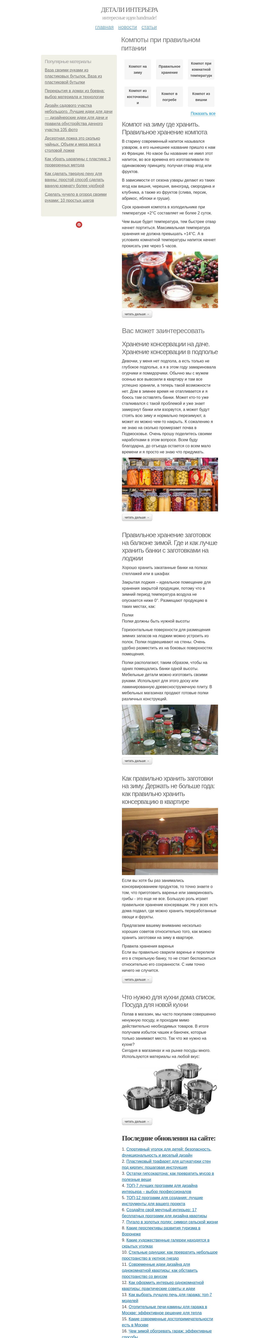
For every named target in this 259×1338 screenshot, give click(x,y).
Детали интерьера (129, 9)
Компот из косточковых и (137, 97)
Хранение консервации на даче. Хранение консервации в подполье (170, 348)
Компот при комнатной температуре (201, 69)
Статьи (149, 27)
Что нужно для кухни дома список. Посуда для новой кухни (168, 1001)
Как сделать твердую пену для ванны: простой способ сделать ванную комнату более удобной (74, 179)
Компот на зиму (138, 69)
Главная (104, 27)
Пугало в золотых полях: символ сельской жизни (172, 1222)
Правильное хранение (169, 69)
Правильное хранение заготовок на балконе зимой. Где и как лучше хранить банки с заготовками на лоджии (169, 546)
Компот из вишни (201, 97)
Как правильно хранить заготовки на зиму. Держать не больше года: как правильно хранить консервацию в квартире (168, 790)
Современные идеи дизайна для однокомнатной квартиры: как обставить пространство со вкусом (160, 1270)
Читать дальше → (137, 314)
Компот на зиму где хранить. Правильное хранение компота (164, 128)
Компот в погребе (169, 97)
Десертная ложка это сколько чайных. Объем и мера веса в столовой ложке (73, 144)
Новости (127, 27)
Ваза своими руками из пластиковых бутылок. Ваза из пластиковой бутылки (73, 76)
